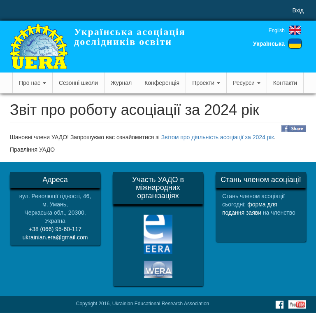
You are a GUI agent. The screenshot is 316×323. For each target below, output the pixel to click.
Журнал (121, 83)
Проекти (206, 83)
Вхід (298, 10)
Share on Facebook (293, 128)
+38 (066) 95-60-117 (55, 229)
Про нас (32, 83)
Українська (269, 43)
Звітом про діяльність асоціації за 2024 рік (217, 137)
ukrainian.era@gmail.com (55, 237)
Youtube (297, 304)
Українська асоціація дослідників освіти (130, 36)
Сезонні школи (78, 83)
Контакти (285, 83)
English (277, 30)
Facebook (279, 304)
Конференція (161, 83)
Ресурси (246, 83)
